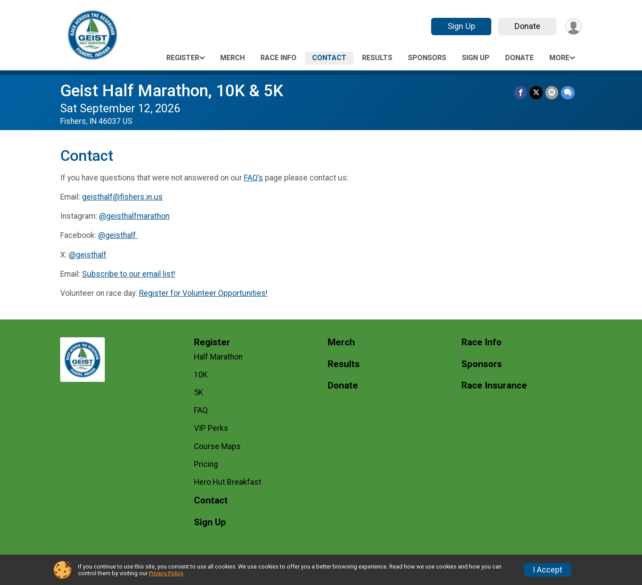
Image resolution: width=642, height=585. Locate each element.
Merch (232, 57)
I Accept (547, 569)
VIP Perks (211, 428)
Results (377, 57)
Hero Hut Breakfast (227, 482)
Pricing (206, 464)
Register (182, 57)
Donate (527, 26)
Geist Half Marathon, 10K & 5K (171, 90)
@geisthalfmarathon (134, 216)
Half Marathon (218, 356)
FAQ (201, 410)
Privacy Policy (166, 573)
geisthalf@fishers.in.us (122, 196)
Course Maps (217, 446)
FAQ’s (253, 177)
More (559, 57)
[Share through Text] (568, 92)
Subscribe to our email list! (128, 274)
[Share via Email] (551, 92)
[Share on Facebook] (520, 92)
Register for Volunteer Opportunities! (203, 293)
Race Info (278, 57)
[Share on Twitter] (536, 92)
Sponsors (427, 57)
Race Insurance (494, 385)
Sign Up (461, 26)
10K (201, 374)
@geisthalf (118, 235)
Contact (329, 57)
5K (198, 392)
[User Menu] (573, 26)
